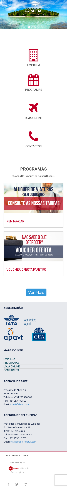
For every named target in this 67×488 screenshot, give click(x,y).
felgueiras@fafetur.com (23, 441)
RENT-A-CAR (15, 221)
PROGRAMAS (11, 362)
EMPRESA (9, 359)
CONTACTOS (11, 370)
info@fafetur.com (19, 404)
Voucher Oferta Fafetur (26, 269)
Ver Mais (36, 292)
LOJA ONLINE (12, 366)
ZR (24, 462)
